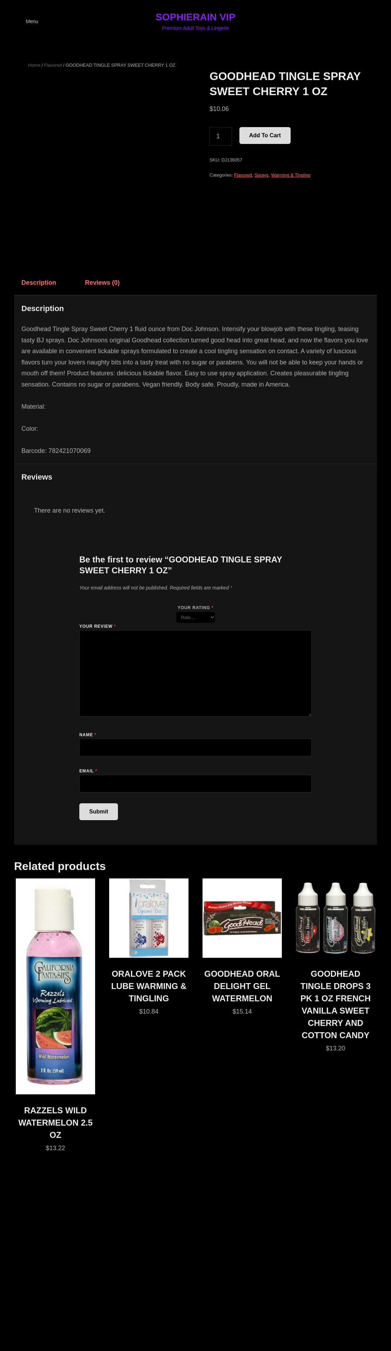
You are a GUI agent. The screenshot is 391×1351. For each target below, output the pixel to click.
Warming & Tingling (291, 175)
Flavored (53, 65)
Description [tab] (38, 282)
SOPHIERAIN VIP (195, 17)
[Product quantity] (221, 136)
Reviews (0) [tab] (102, 282)
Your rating (195, 607)
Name (87, 734)
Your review (97, 626)
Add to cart (265, 135)
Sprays (261, 175)
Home (34, 65)
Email (88, 771)
